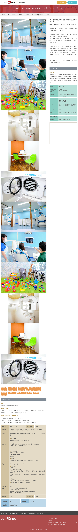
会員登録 (61, 2)
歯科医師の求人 (4, 513)
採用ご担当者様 (31, 513)
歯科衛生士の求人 (14, 513)
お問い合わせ (40, 513)
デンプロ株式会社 (52, 518)
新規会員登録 (23, 513)
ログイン (72, 2)
